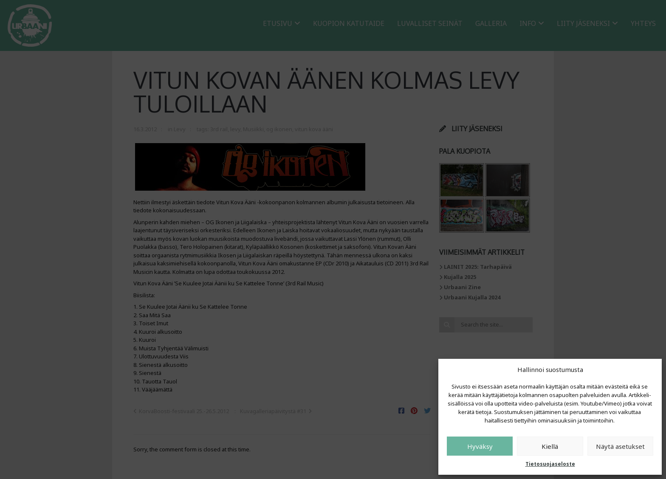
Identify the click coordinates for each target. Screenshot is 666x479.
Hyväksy (480, 446)
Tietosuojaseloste (550, 464)
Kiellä (550, 446)
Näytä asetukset (620, 446)
